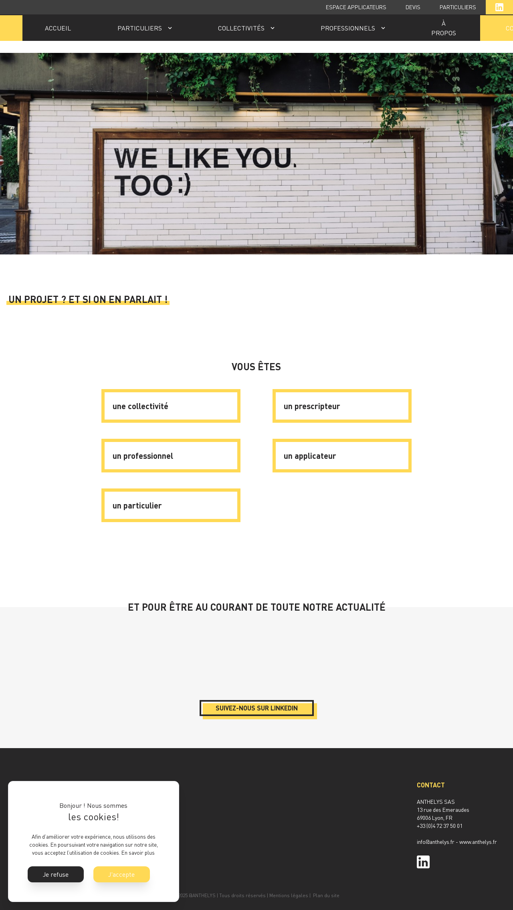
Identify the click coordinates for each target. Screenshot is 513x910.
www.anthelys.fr (478, 841)
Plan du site (326, 895)
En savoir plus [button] (138, 852)
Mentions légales (288, 895)
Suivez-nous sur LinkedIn (257, 708)
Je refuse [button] (56, 874)
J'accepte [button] (121, 874)
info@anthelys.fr (435, 841)
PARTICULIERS (458, 7)
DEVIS (413, 7)
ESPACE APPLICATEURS (356, 7)
